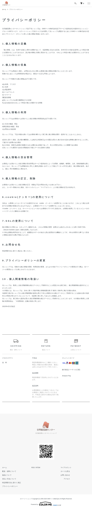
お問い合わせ (65, 475)
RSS (33, 467)
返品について (7, 475)
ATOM (38, 467)
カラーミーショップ (26, 31)
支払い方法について (9, 479)
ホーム (4, 9)
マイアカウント (66, 467)
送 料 (4, 362)
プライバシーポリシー (10, 486)
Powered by (46, 504)
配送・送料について (9, 471)
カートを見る (65, 471)
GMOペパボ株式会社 (49, 29)
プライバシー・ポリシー (13, 34)
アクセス (67, 479)
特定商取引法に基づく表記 (11, 482)
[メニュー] (88, 3)
